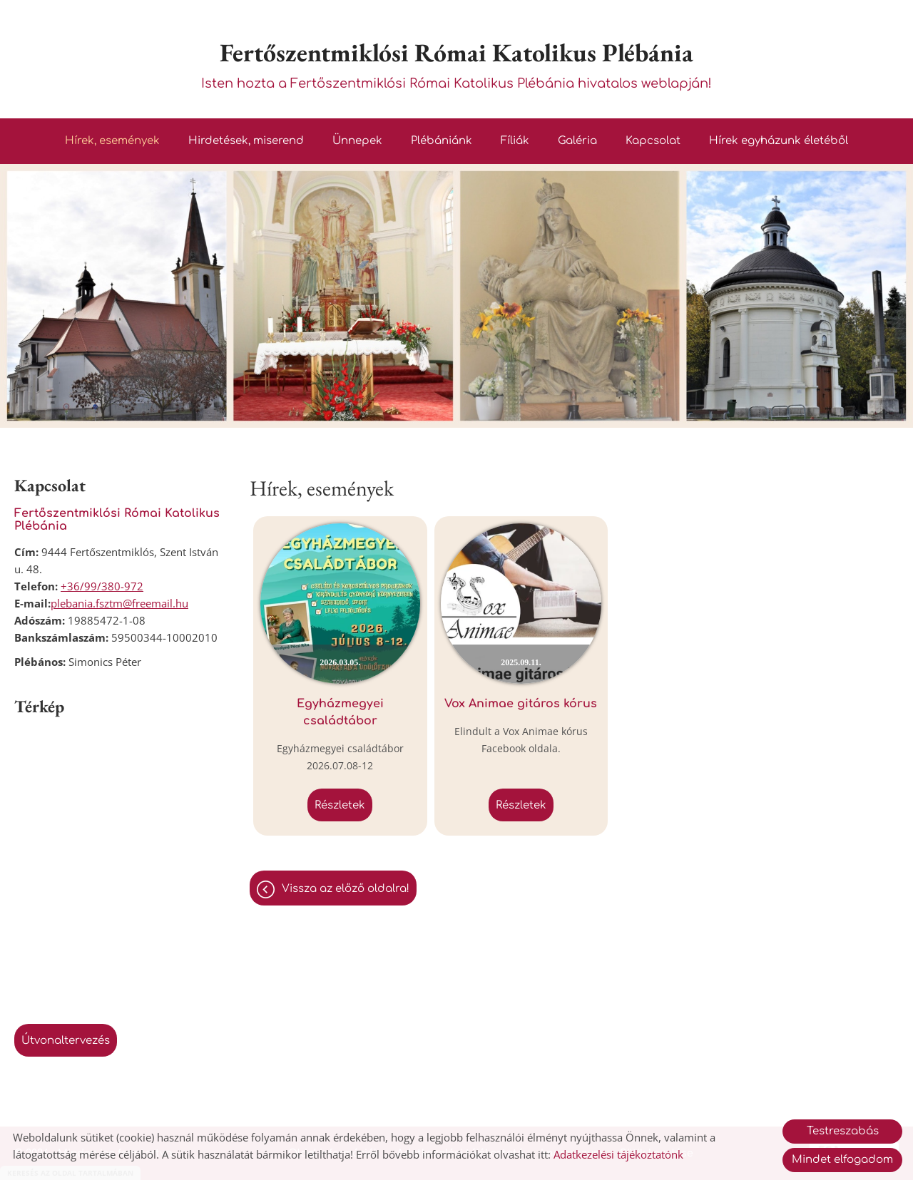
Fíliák (515, 141)
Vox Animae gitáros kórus (493, 693)
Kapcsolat (653, 141)
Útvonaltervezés (65, 1041)
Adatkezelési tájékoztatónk (618, 1154)
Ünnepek (357, 141)
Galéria (577, 141)
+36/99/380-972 (102, 587)
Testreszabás (843, 1131)
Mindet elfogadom (842, 1160)
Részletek (330, 786)
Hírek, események (112, 141)
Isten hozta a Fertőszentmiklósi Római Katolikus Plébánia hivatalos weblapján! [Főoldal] (456, 63)
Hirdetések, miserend (246, 141)
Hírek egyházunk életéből (778, 141)
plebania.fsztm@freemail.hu (119, 604)
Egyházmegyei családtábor (330, 693)
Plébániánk (441, 141)
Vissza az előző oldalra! (345, 869)
